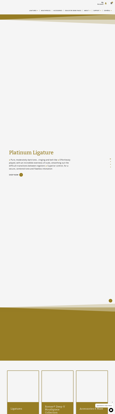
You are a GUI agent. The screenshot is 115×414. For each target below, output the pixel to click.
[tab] (110, 159)
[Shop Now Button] (16, 175)
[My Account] (106, 3)
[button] (110, 301)
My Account (100, 3)
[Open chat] (111, 410)
